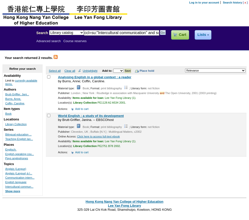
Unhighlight (90, 70)
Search (42, 33)
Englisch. (11, 149)
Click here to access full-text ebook (98, 136)
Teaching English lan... (19, 138)
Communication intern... (20, 177)
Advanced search (48, 41)
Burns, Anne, (13, 98)
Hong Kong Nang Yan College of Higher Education (124, 201)
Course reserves (75, 41)
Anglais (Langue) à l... (18, 173)
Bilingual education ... (18, 134)
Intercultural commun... (19, 186)
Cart (182, 35)
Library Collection (16, 124)
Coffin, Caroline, (15, 103)
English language (16, 182)
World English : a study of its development (91, 116)
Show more (12, 191)
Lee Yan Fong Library (17, 44)
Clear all (69, 70)
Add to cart (81, 108)
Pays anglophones (16, 158)
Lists (201, 35)
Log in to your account (204, 2)
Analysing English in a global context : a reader (94, 77)
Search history (232, 2)
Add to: (107, 70)
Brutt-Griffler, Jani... (17, 94)
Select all (55, 70)
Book (8, 113)
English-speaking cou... (19, 154)
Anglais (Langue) (15, 168)
